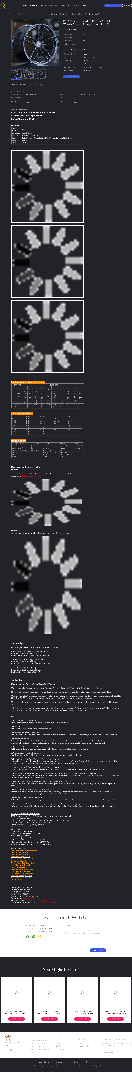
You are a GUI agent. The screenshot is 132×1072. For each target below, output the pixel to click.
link (68, 533)
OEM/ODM (82, 1040)
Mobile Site (89, 1062)
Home (25, 5)
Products (33, 5)
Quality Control (65, 5)
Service (58, 1043)
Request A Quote (113, 5)
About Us (42, 5)
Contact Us (76, 5)
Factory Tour (53, 5)
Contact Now (71, 76)
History (58, 1040)
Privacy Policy (73, 1062)
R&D (80, 1043)
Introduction (60, 1049)
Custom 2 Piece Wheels (39, 1040)
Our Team (59, 1046)
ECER (118, 1066)
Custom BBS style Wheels (40, 1043)
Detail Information (18, 84)
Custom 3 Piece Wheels (39, 1046)
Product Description (37, 84)
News (85, 5)
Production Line (84, 1046)
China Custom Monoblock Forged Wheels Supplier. (29, 1066)
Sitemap (59, 1062)
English (127, 6)
